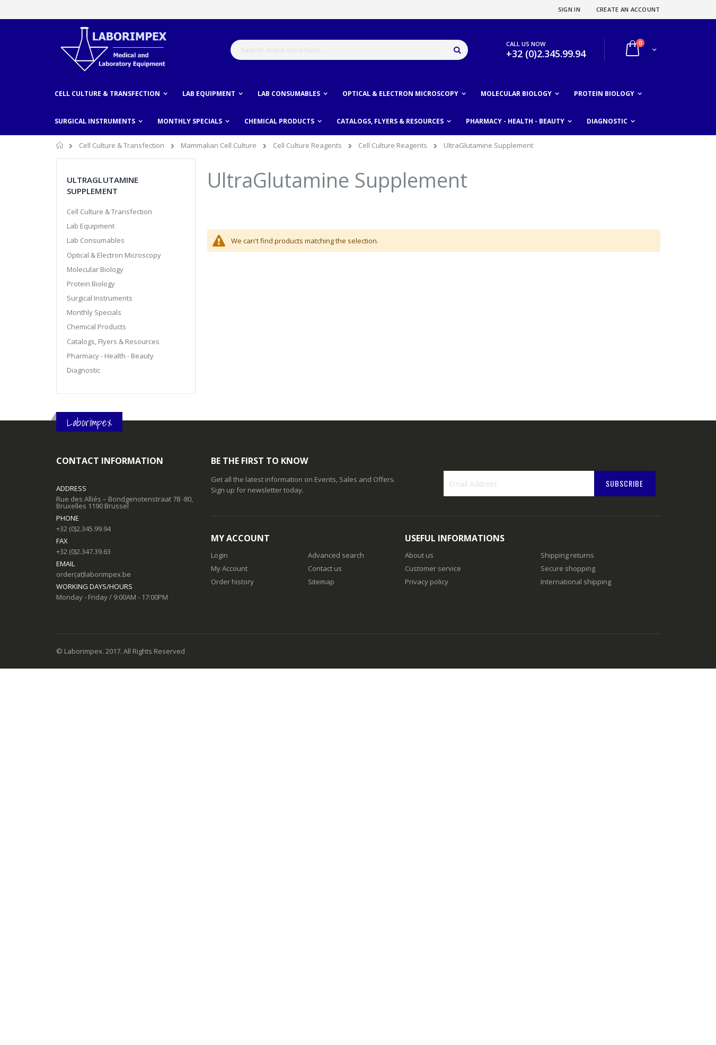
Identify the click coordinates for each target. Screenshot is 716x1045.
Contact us (325, 568)
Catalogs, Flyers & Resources (113, 341)
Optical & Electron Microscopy (114, 255)
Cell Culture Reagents (308, 145)
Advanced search (336, 555)
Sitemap (321, 581)
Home (60, 146)
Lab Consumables (96, 240)
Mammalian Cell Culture (219, 145)
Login (219, 555)
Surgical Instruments (99, 298)
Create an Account (628, 9)
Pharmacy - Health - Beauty (110, 356)
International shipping (576, 581)
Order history (232, 581)
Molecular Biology (95, 269)
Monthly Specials (94, 312)
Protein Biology (91, 283)
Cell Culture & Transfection (122, 145)
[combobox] (349, 49)
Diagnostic (83, 370)
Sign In (569, 9)
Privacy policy (426, 581)
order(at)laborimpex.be (93, 574)
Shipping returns (567, 555)
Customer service (433, 568)
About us (419, 555)
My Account (229, 568)
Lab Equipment (90, 226)
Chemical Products (96, 326)
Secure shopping (568, 568)
